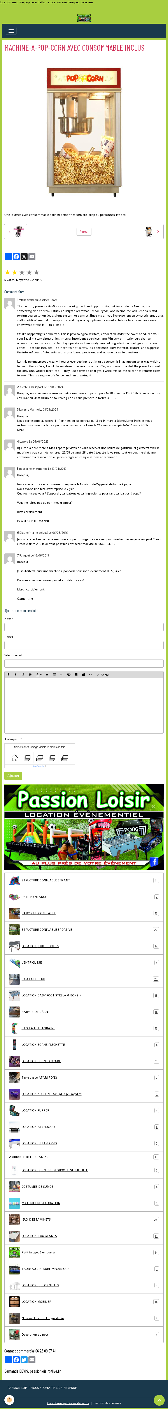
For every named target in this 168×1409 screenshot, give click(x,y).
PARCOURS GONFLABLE (84, 913)
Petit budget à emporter (84, 1252)
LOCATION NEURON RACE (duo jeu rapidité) (84, 1094)
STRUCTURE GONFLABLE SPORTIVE (84, 929)
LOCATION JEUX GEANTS (84, 1236)
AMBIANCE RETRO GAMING (84, 1156)
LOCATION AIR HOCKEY (84, 1127)
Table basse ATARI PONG (84, 1077)
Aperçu (103, 674)
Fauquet (24, 555)
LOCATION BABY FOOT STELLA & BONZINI (84, 995)
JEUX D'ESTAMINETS (84, 1219)
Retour (84, 232)
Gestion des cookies (107, 1403)
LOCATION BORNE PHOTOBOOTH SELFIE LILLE (84, 1170)
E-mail (8, 637)
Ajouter (13, 775)
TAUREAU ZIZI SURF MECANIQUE (84, 1269)
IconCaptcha (38, 766)
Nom (7, 619)
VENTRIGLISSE (84, 962)
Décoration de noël (84, 1334)
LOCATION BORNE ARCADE (84, 1061)
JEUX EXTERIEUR (84, 979)
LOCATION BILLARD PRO (84, 1143)
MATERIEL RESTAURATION (84, 1203)
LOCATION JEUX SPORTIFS (84, 946)
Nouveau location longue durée (84, 1318)
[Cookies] (9, 1400)
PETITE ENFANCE (84, 896)
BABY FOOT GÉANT (84, 1012)
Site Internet (13, 655)
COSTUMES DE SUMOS (84, 1186)
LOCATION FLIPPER (84, 1110)
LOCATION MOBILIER (84, 1301)
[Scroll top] (159, 1400)
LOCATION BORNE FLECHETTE (84, 1044)
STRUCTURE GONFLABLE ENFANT (84, 880)
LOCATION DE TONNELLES (84, 1285)
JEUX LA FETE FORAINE (84, 1028)
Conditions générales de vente (68, 1403)
